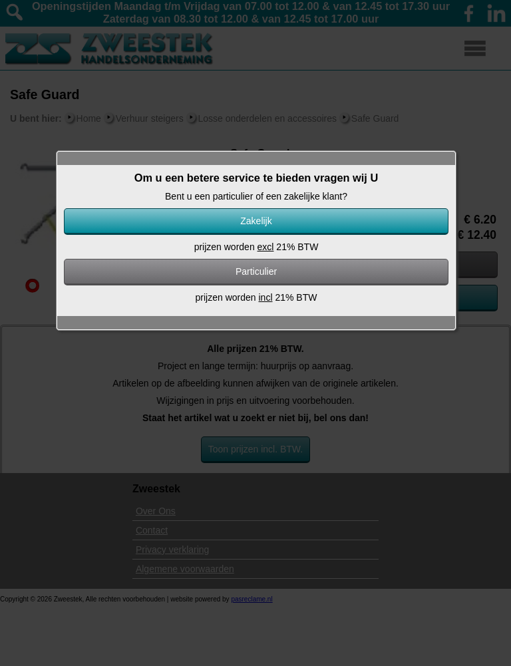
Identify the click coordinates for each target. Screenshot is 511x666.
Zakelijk (255, 221)
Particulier (256, 271)
